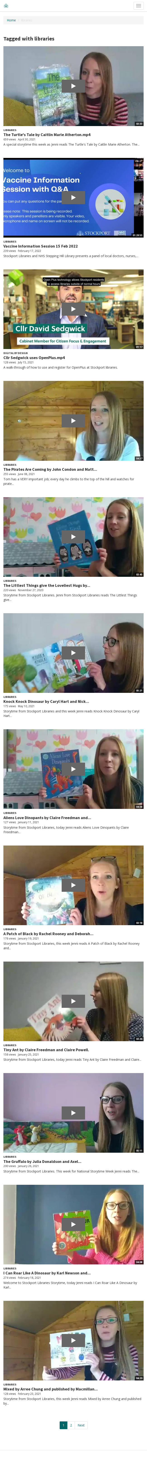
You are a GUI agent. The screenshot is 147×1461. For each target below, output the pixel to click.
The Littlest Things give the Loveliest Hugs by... (46, 585)
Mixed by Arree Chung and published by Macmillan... (50, 1389)
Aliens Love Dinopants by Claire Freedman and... (47, 817)
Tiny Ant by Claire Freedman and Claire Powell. (46, 1049)
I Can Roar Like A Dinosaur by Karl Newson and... (47, 1273)
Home (11, 20)
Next (81, 1425)
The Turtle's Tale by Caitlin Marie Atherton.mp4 (47, 134)
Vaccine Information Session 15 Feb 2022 (40, 246)
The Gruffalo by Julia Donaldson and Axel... (42, 1161)
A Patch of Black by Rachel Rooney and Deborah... (48, 933)
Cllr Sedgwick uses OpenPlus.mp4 (34, 357)
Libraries (9, 130)
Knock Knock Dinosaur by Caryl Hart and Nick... (46, 701)
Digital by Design (15, 353)
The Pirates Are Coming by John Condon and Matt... (50, 469)
